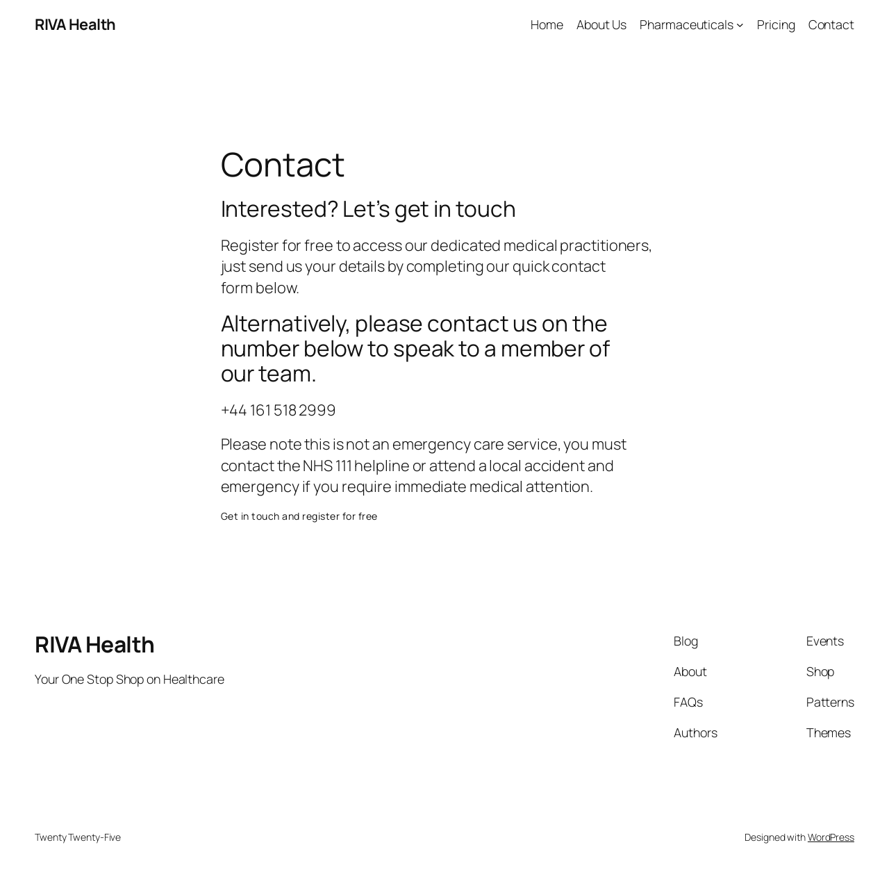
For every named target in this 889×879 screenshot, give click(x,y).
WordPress (831, 837)
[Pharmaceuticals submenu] (740, 24)
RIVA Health (75, 24)
